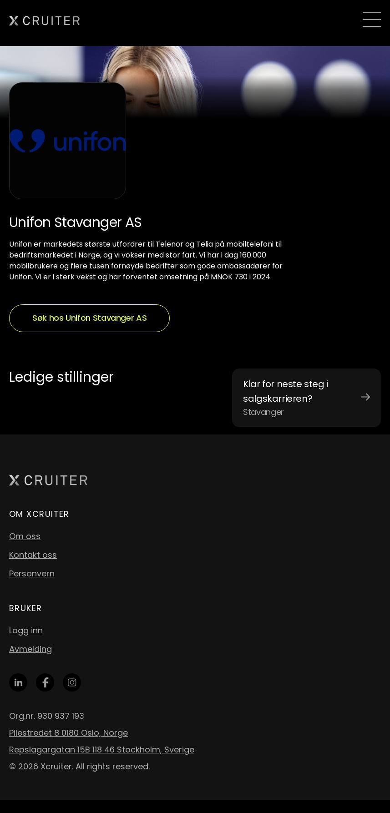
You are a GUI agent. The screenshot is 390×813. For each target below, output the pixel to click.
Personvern (32, 573)
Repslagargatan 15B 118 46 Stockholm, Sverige (101, 749)
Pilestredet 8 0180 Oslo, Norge (68, 732)
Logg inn (26, 630)
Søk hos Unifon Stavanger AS (89, 317)
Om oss (25, 536)
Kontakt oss (33, 555)
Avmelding (30, 649)
